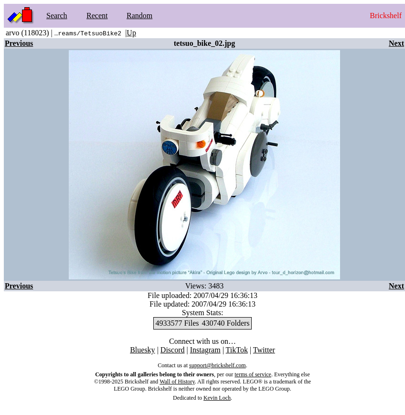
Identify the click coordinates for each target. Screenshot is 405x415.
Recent (96, 15)
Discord (172, 350)
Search (56, 15)
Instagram (205, 350)
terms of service (252, 374)
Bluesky (142, 350)
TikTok (237, 350)
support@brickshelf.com (217, 365)
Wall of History (177, 381)
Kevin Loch (217, 397)
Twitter (264, 350)
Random (139, 15)
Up (131, 33)
